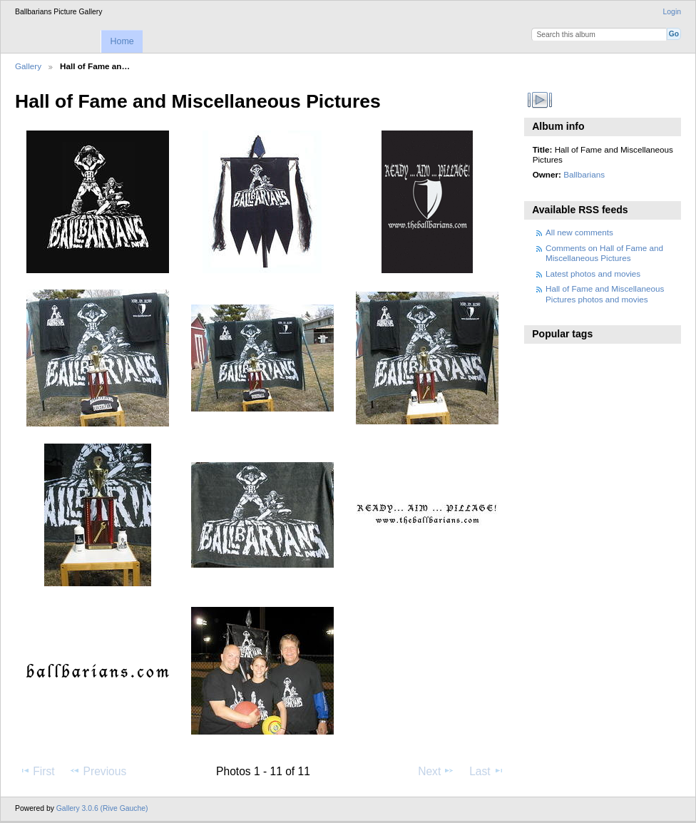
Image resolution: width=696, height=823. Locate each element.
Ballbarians (584, 174)
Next (436, 771)
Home (121, 41)
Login (672, 12)
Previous (97, 771)
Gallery (28, 66)
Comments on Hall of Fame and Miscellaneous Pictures (604, 252)
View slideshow (540, 100)
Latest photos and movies (593, 273)
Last (486, 771)
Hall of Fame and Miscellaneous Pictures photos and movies (605, 293)
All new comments (579, 232)
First (36, 771)
